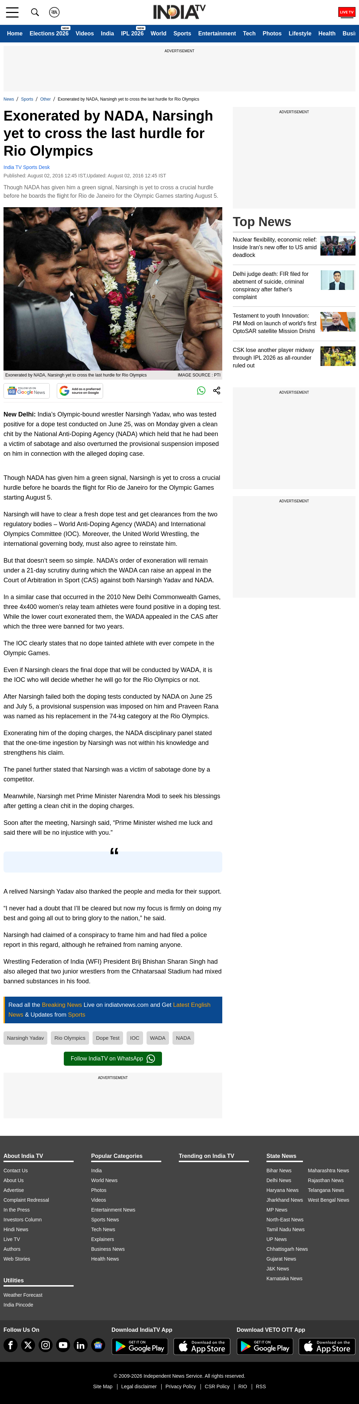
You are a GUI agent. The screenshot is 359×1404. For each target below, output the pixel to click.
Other (45, 99)
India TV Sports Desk (27, 167)
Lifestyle (300, 33)
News (9, 99)
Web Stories (17, 1259)
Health (327, 33)
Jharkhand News (284, 1200)
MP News (276, 1210)
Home (14, 33)
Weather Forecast (23, 1295)
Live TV (12, 1239)
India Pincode (18, 1305)
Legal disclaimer (139, 1386)
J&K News (277, 1268)
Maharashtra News (328, 1170)
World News (104, 1180)
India (107, 33)
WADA (157, 1038)
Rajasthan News (326, 1180)
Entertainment (217, 33)
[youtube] (63, 1345)
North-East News (285, 1219)
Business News (108, 1249)
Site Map (102, 1386)
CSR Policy (217, 1386)
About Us (14, 1180)
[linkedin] (81, 1345)
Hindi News (16, 1229)
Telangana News (326, 1190)
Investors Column (23, 1219)
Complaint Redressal (26, 1200)
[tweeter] (28, 1345)
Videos (85, 33)
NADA (183, 1038)
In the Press (17, 1210)
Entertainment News (113, 1210)
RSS (261, 1386)
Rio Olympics (69, 1038)
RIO (242, 1386)
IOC (135, 1038)
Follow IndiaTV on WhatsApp (113, 1058)
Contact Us (16, 1170)
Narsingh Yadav (25, 1038)
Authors (12, 1249)
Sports (182, 33)
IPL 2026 (132, 33)
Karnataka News (284, 1278)
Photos (272, 33)
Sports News (105, 1219)
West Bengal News (328, 1200)
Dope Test (108, 1038)
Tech (249, 33)
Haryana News (282, 1190)
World (159, 33)
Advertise (14, 1190)
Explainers (102, 1239)
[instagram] (46, 1345)
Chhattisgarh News (287, 1249)
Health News (105, 1259)
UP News (276, 1239)
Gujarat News (281, 1259)
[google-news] (98, 1345)
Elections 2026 (48, 33)
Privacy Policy (180, 1386)
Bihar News (279, 1170)
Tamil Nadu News (285, 1229)
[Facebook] (11, 1345)
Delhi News (278, 1180)
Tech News (103, 1229)
